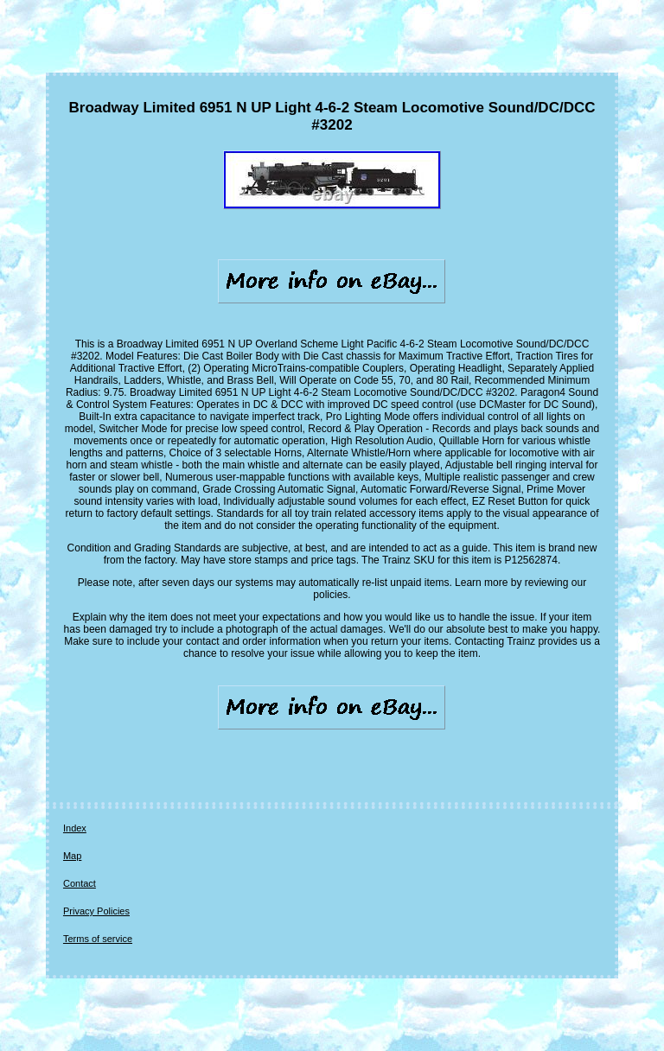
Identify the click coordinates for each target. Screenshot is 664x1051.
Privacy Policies (96, 911)
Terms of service (97, 938)
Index (74, 828)
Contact (79, 883)
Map (72, 855)
